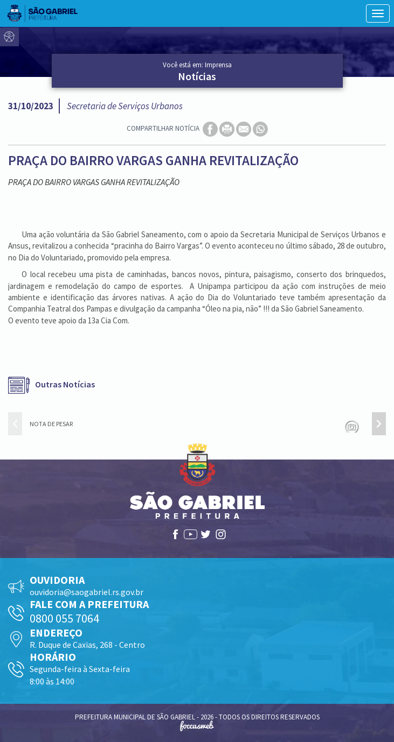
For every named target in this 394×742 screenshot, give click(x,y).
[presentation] (15, 423)
